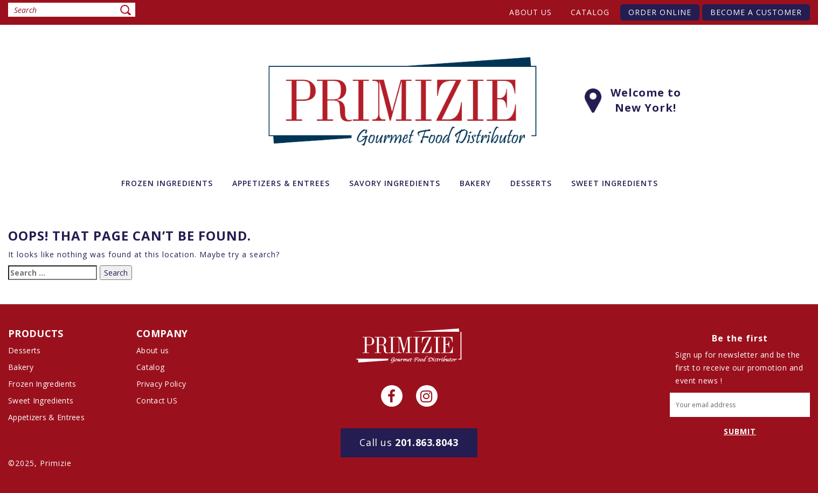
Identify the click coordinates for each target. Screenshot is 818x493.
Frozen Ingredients (42, 384)
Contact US (156, 400)
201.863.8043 (408, 442)
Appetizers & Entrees (46, 417)
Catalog (590, 12)
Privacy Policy (161, 384)
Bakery (20, 367)
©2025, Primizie (40, 463)
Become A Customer (756, 12)
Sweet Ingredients (40, 400)
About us (530, 12)
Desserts (24, 350)
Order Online (659, 12)
